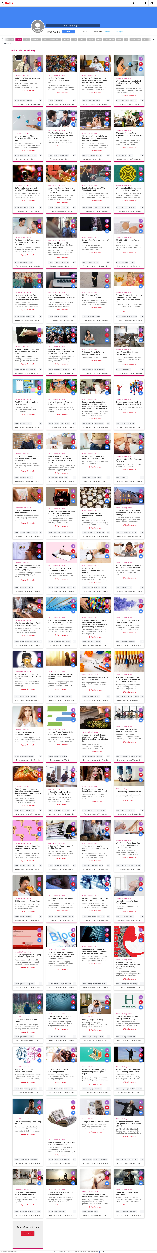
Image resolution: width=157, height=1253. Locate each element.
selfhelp (29, 477)
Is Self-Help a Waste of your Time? (26, 1020)
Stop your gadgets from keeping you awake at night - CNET (28, 956)
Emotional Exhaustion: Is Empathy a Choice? (25, 733)
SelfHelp (98, 155)
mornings (104, 587)
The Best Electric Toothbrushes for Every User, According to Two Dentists (28, 242)
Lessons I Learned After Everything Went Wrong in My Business (26, 138)
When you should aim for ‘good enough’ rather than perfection (128, 189)
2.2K (28, 536)
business (57, 696)
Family (130, 155)
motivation (99, 756)
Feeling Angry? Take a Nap (92, 1019)
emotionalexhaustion (26, 756)
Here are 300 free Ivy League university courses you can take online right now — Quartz (61, 351)
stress (129, 587)
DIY (126, 39)
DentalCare (23, 262)
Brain (89, 100)
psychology (63, 756)
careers (56, 423)
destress (29, 532)
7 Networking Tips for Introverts (129, 792)
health (99, 477)
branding (129, 696)
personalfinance (64, 1159)
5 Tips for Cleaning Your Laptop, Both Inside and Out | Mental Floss (28, 351)
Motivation (133, 100)
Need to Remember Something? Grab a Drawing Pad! (95, 678)
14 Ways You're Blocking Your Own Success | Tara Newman (128, 1070)
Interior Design (135, 39)
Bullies (90, 262)
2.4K (129, 320)
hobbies (131, 865)
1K (129, 104)
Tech (71, 1089)
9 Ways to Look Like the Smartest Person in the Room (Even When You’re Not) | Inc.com (128, 965)
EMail (135, 316)
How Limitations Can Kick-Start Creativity (129, 460)
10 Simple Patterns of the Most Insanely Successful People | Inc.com (61, 676)
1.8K (129, 159)
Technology (9, 39)
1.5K (61, 159)
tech (27, 369)
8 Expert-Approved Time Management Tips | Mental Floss (93, 515)
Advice (19, 39)
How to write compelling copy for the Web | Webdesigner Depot (94, 1071)
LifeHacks (96, 207)
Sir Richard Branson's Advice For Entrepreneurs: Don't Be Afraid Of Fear (129, 1124)
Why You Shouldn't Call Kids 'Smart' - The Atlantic (26, 1070)
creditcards (28, 641)
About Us (69, 1252)
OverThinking (30, 316)
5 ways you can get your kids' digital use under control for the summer (28, 676)
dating (90, 984)
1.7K (27, 266)
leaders (124, 423)
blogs (62, 984)
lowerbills (95, 865)
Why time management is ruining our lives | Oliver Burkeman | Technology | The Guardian (61, 513)
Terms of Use (78, 1252)
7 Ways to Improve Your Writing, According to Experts (61, 569)
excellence (57, 641)
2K (62, 211)
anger (89, 1037)
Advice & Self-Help (20, 75)
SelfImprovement (99, 369)
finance (36, 641)
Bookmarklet (61, 1252)
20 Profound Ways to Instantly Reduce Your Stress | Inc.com (128, 566)
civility (98, 316)
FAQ (84, 1252)
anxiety (22, 532)
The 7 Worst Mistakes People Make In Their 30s (60, 1193)
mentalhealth (126, 756)
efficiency (23, 423)
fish (33, 810)
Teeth (30, 262)
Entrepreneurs (32, 155)
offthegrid (134, 756)
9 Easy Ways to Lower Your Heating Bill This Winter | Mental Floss (95, 848)
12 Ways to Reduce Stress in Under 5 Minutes (26, 511)
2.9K (129, 700)
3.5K (95, 646)
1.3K (62, 104)
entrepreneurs (133, 1159)
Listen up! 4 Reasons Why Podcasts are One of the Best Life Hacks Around (60, 245)
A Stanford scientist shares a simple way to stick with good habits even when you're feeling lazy (95, 738)
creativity (124, 477)
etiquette (90, 641)
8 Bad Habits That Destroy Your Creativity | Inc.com (129, 621)
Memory (90, 369)
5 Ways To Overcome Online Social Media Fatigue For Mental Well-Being (61, 297)
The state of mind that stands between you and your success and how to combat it (94, 138)
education (57, 369)
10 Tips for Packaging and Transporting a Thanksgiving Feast (60, 80)
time (59, 532)
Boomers (57, 207)
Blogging (90, 39)
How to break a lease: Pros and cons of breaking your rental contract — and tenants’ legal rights (60, 459)
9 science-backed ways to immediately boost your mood (94, 790)
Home (54, 1252)
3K (130, 536)
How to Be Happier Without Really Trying (127, 902)
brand (123, 696)
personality (65, 810)
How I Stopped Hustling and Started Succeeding (127, 353)
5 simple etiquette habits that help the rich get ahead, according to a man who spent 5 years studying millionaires (95, 623)
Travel (27, 39)
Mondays (97, 587)
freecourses (65, 369)
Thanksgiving (58, 100)
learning (30, 587)
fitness (94, 477)
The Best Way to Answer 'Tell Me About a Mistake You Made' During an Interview (61, 135)
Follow (68, 32)
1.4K (96, 373)
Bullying (96, 262)
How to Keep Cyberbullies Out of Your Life (95, 241)
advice (84, 316)
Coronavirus (24, 207)
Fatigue (56, 316)
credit (22, 641)
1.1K (95, 211)
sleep (28, 984)
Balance (124, 155)
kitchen (30, 1211)
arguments (91, 316)
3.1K (129, 869)
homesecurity (126, 532)
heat (89, 865)
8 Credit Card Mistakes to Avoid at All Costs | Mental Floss (28, 624)
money (67, 423)
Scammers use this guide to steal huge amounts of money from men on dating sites (94, 951)
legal (65, 477)
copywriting (97, 1089)
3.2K (28, 814)
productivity (100, 532)
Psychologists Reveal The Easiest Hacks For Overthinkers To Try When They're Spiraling (27, 297)
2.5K (129, 760)
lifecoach (23, 477)
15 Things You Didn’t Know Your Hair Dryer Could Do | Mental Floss (27, 848)
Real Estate (35, 39)
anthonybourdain (25, 810)
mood (97, 810)
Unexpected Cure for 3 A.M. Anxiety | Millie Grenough (127, 1017)
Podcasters (65, 262)
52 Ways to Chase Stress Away (27, 901)
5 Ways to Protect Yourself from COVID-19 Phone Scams (26, 189)
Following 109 (119, 32)
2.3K (130, 211)
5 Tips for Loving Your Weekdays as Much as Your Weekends (93, 570)
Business (66, 39)
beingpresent (92, 916)
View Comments (28, 91)
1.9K (95, 159)
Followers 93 (108, 32)
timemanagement (67, 532)
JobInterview (64, 155)
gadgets (22, 984)
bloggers (56, 587)
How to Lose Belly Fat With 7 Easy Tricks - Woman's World (94, 457)
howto (62, 423)
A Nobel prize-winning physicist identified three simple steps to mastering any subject (27, 567)
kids (16, 696)
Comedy (22, 100)
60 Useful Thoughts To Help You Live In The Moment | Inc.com (95, 899)
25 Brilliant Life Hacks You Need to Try (129, 241)
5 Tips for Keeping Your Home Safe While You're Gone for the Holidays (128, 512)
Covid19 (31, 207)
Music (99, 39)
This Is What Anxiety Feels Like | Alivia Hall (28, 1123)
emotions (63, 1037)
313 (28, 104)
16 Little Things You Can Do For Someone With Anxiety (61, 733)
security (133, 532)
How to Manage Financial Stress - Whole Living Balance (61, 1143)
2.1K (28, 211)
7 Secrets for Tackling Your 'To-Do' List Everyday (61, 847)
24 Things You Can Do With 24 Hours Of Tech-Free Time (128, 730)
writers (69, 587)
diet (89, 477)
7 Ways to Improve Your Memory (95, 1122)
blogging (63, 587)
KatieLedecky (66, 641)
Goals (123, 207)
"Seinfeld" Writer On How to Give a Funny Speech (28, 79)
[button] (134, 3)
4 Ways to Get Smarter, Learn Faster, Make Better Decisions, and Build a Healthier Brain (94, 80)
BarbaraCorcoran (127, 316)
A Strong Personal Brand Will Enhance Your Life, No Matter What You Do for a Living (128, 679)
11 (38, 373)
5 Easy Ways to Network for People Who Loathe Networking (61, 793)
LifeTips (131, 262)
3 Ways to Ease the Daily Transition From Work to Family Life (129, 135)
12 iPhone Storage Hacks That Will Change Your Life (60, 1070)
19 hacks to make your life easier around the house (25, 1193)
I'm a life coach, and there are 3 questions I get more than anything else (27, 458)
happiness (91, 810)
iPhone (66, 1089)
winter (101, 865)
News (74, 39)
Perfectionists (131, 207)
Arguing (90, 423)
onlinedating (97, 984)
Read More (28, 1233)
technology (33, 696)
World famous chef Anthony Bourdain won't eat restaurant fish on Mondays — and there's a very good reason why (28, 792)
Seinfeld (29, 100)
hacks (29, 423)
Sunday (71, 916)
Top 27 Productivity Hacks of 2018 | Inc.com (26, 403)
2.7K (28, 481)
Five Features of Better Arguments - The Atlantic (92, 296)
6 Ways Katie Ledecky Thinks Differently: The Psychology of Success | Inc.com (60, 622)
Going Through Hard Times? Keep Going (127, 1193)
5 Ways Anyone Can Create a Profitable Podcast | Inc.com (60, 403)
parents (33, 1089)
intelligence (125, 984)
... (40, 100)
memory (97, 696)
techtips (32, 369)
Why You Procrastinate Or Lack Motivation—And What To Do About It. (128, 83)
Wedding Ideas (109, 39)
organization (52, 532)
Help (88, 1252)
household (23, 1211)
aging (55, 1211)
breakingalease (53, 477)
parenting (22, 696)
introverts (131, 810)
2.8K (129, 427)
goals (62, 696)
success (97, 641)
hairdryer (23, 865)
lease (61, 477)
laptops (22, 369)
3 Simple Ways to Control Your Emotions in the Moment (60, 1017)
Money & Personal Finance (51, 39)
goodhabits (91, 756)
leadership (131, 423)
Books (119, 39)
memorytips (103, 1159)
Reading (103, 207)
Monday (90, 587)
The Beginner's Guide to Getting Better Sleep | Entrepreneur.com (95, 1195)
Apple (56, 1089)
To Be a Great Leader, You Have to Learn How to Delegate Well (128, 403)
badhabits (125, 641)
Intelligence (96, 100)
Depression (125, 100)
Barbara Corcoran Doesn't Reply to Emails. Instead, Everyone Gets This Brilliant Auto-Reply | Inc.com (129, 298)
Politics (82, 39)
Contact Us (94, 1252)
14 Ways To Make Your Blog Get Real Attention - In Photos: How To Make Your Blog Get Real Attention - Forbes (61, 955)
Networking (57, 810)
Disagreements (98, 423)
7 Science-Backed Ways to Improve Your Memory (93, 353)
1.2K (95, 104)
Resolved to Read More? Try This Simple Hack (93, 189)
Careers (56, 155)
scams (104, 984)
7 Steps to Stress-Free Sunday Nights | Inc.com (60, 899)
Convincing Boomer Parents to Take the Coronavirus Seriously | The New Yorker (61, 190)
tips (33, 865)
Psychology (91, 155)
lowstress (29, 916)
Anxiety (22, 316)
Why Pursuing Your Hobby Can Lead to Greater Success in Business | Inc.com (128, 845)
